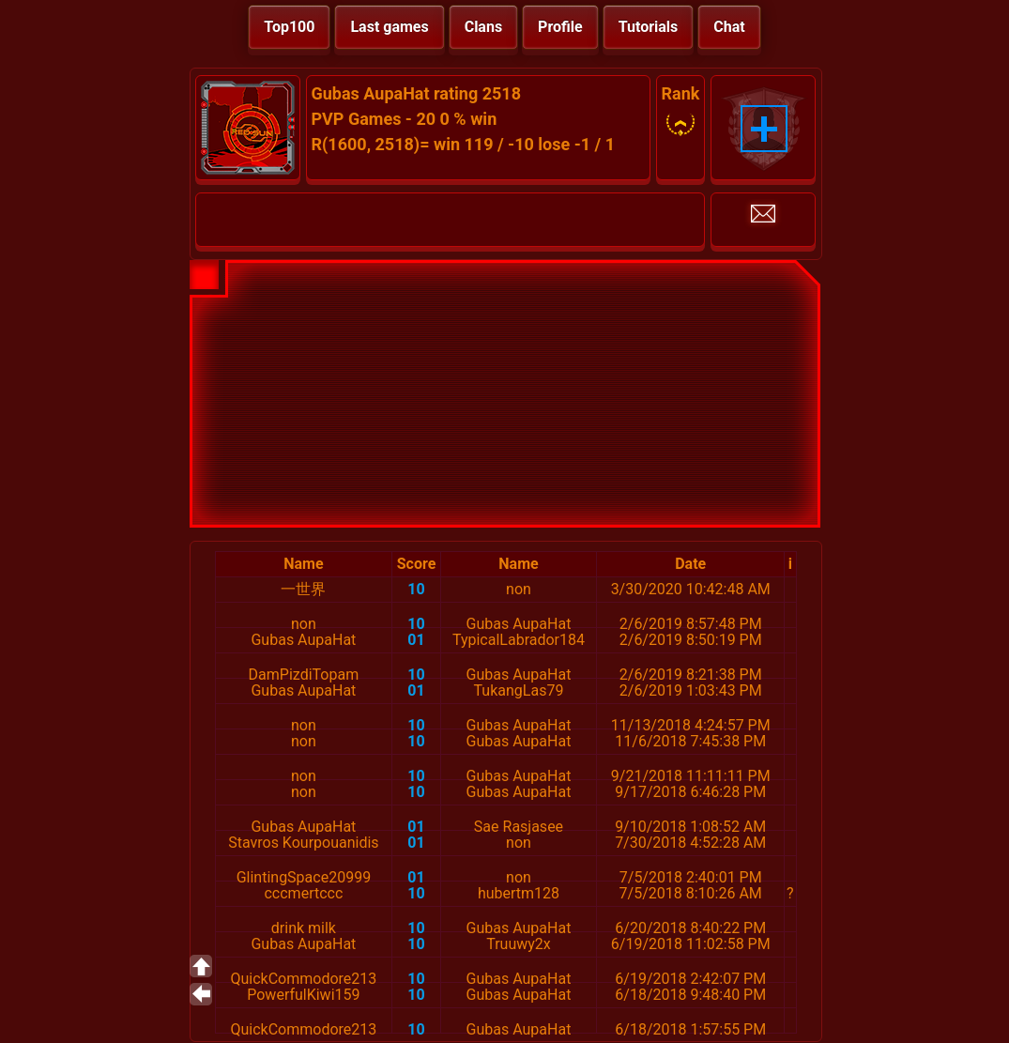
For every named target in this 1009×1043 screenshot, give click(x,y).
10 (415, 589)
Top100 (289, 27)
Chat (728, 27)
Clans (483, 27)
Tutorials (649, 27)
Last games (389, 27)
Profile (560, 27)
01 (415, 640)
